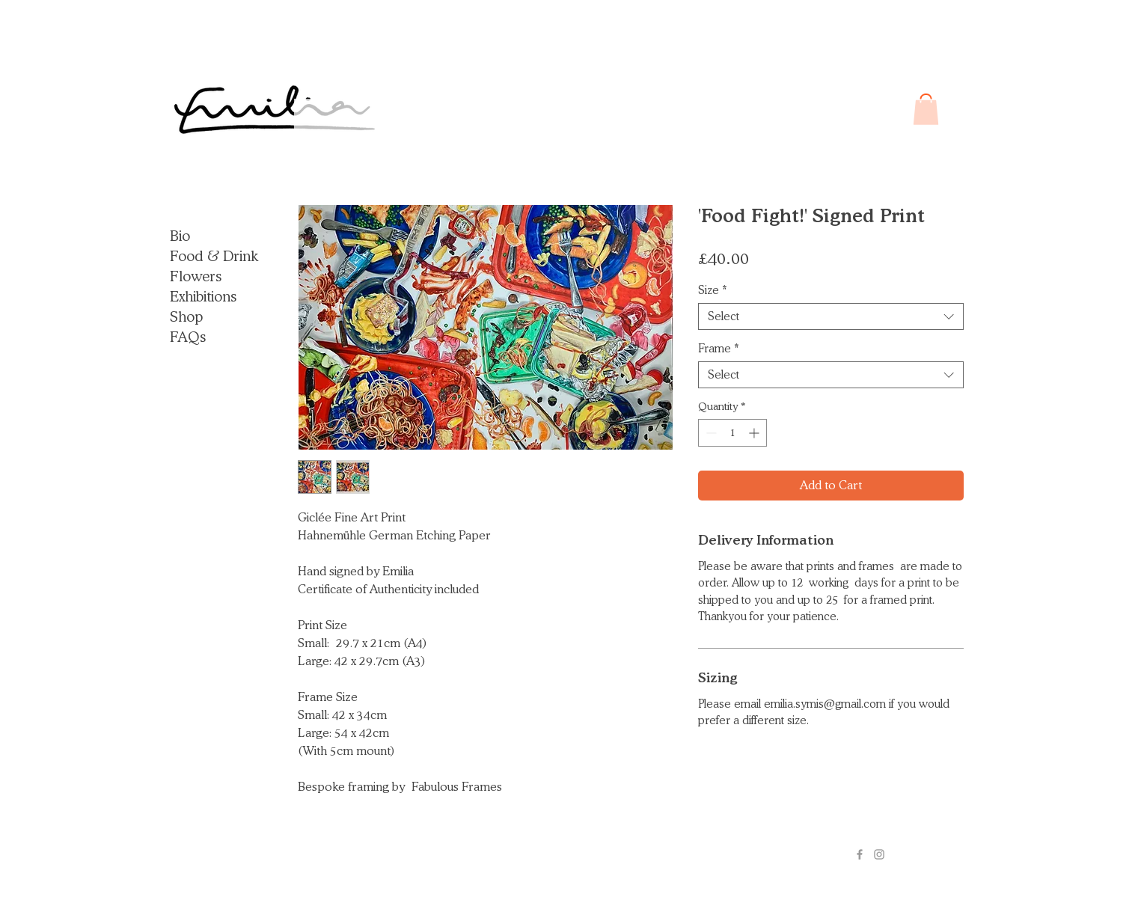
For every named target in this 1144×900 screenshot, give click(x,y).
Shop (186, 316)
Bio (180, 235)
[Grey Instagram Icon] (879, 854)
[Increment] (755, 433)
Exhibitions (203, 296)
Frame (718, 348)
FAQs (188, 336)
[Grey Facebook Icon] (859, 854)
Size (712, 290)
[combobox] (831, 316)
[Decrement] (709, 433)
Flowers (195, 276)
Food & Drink (214, 256)
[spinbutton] (732, 433)
